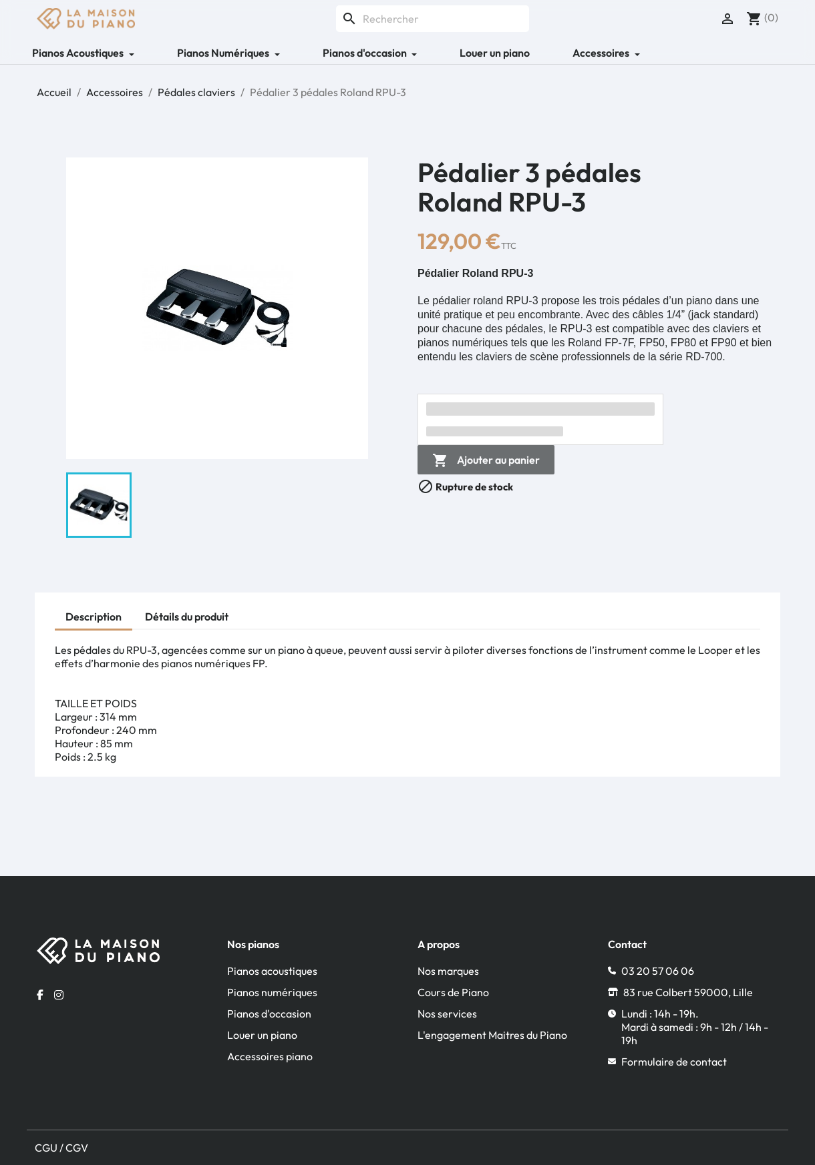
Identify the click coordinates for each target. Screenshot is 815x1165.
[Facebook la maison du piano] (40, 995)
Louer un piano (495, 52)
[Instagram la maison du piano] (58, 995)
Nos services (447, 1013)
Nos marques (448, 971)
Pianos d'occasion (269, 1013)
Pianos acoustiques (272, 971)
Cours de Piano (453, 992)
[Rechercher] (432, 18)
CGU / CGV (61, 1147)
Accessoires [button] (602, 52)
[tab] (93, 618)
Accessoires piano (270, 1056)
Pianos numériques (272, 992)
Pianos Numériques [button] (224, 52)
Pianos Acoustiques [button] (79, 52)
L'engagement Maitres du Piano (492, 1035)
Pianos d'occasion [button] (366, 52)
